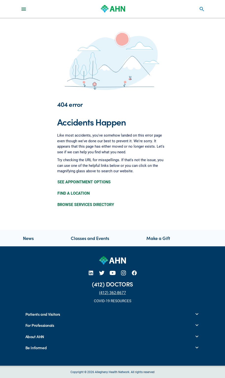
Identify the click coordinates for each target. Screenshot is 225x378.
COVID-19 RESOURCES (112, 300)
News (28, 238)
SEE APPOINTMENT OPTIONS (84, 181)
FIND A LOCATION (73, 193)
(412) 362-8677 (112, 292)
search (202, 9)
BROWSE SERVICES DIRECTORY (85, 204)
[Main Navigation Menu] (23, 8)
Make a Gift (158, 238)
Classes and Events (90, 238)
